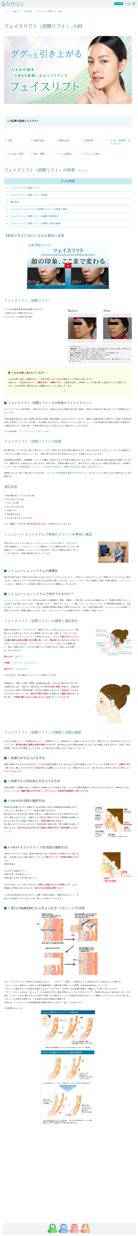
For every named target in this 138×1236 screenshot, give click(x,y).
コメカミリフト (31, 672)
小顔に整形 (28, 11)
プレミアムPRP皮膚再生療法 (58, 482)
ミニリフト (17, 672)
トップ (6, 11)
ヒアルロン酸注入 (102, 482)
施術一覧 (16, 11)
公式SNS (118, 4)
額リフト (19, 665)
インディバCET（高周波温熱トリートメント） (24, 475)
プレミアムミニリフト (27, 440)
